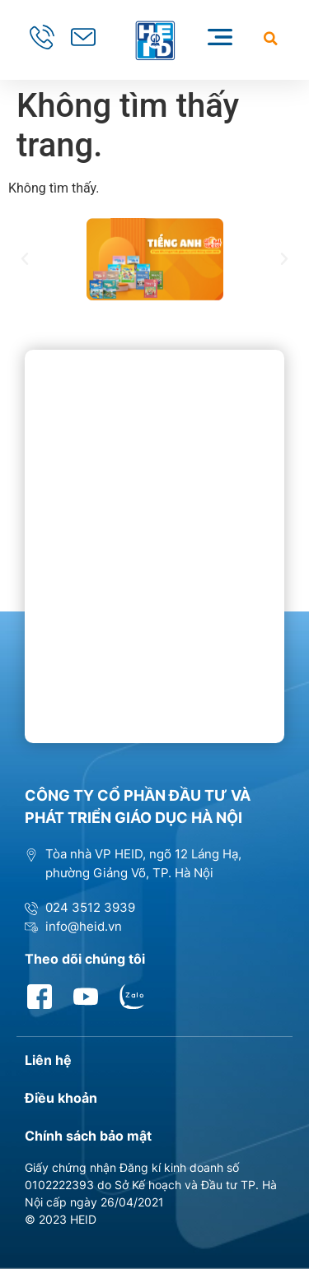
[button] (270, 38)
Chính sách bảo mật (88, 1135)
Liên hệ (48, 1060)
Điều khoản (61, 1098)
